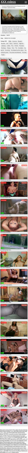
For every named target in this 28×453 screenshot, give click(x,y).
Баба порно (19, 443)
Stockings (3, 48)
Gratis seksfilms (22, 434)
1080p (9, 41)
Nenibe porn (24, 450)
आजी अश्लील (19, 439)
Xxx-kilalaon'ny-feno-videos (17, 50)
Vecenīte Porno (20, 442)
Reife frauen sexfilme (5, 431)
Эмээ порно (13, 442)
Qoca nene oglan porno (17, 448)
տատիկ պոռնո (13, 434)
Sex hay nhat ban (23, 430)
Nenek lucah (12, 446)
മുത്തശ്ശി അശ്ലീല (5, 440)
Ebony (11, 43)
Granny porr (10, 435)
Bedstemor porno (12, 443)
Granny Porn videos (14, 430)
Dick (7, 43)
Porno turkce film (13, 432)
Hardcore (16, 43)
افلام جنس (13, 431)
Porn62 (16, 45)
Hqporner (21, 43)
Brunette (3, 43)
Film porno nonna (4, 430)
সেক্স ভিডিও (6, 434)
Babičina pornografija (19, 444)
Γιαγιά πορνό (17, 449)
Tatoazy (9, 48)
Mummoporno (16, 435)
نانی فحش (25, 439)
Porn (12, 45)
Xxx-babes (20, 48)
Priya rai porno (12, 450)
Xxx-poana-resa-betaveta (15, 52)
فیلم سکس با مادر (4, 432)
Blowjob (20, 41)
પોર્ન (13, 437)
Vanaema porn (9, 449)
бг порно (23, 435)
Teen (13, 48)
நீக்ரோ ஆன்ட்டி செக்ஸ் (6, 437)
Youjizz (2, 54)
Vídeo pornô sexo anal (21, 431)
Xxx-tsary (24, 52)
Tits (16, 48)
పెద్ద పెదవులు (14, 439)
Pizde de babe (6, 442)
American (14, 41)
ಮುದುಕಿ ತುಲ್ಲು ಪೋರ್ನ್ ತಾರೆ (20, 437)
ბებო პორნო (3, 435)
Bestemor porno (20, 446)
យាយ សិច (16, 440)
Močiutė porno (3, 443)
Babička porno (9, 444)
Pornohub (21, 45)
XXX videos (8, 2)
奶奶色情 (21, 440)
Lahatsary (3, 45)
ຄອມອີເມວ (18, 450)
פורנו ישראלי (23, 449)
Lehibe (8, 45)
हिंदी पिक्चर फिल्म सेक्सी (5, 439)
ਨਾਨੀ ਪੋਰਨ (12, 440)
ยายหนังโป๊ (6, 446)
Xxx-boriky (7, 50)
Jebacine (9, 448)
